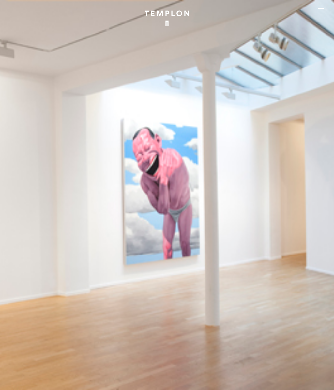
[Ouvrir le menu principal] (321, 10)
